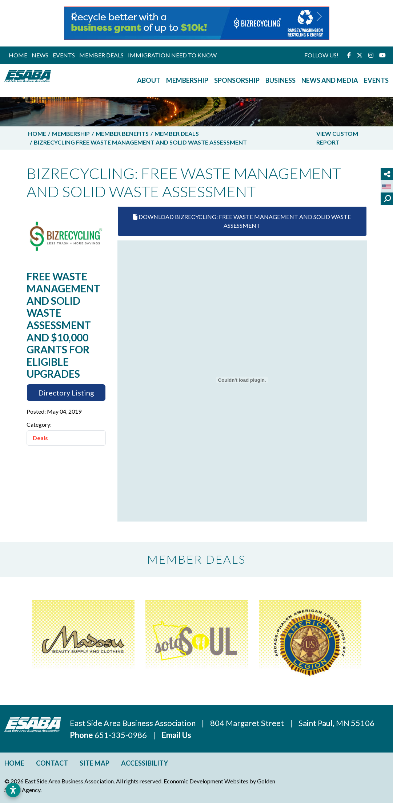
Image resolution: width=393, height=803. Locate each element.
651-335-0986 (121, 735)
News (40, 55)
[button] (74, 23)
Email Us (176, 735)
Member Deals (101, 55)
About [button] (148, 80)
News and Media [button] (329, 80)
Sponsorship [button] (237, 80)
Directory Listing (66, 392)
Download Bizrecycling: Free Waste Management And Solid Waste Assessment (242, 221)
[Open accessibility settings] (13, 790)
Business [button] (280, 80)
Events (64, 55)
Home (18, 55)
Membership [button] (187, 80)
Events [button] (376, 80)
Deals (40, 437)
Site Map (94, 763)
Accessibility (144, 763)
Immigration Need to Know (172, 55)
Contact (52, 763)
